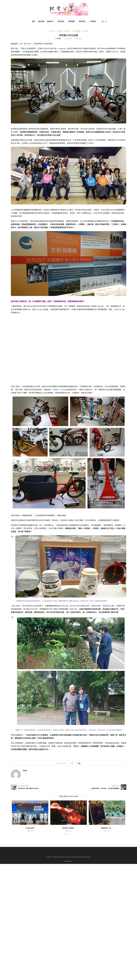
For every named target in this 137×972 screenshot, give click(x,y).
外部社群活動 (76, 31)
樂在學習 (82, 21)
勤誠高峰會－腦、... (107, 828)
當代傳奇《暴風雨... (68, 828)
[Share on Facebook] (77, 763)
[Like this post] (74, 763)
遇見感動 (71, 21)
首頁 (33, 21)
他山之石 (51, 31)
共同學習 (59, 31)
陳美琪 (59, 38)
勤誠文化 (50, 21)
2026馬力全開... (30, 828)
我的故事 (41, 21)
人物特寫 (92, 21)
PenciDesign (87, 857)
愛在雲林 (61, 21)
